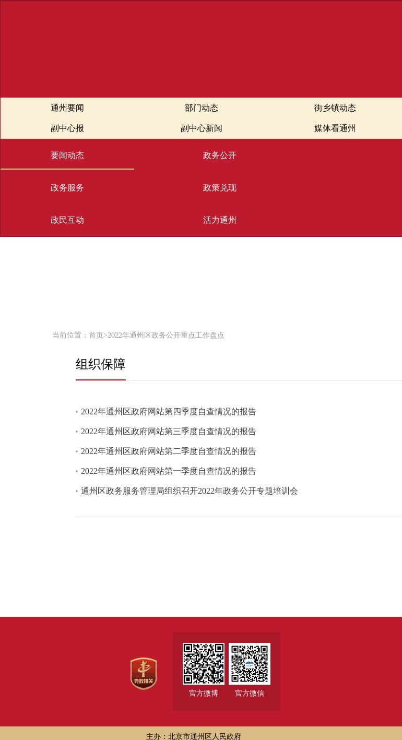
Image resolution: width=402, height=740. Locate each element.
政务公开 (220, 155)
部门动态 (201, 107)
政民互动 (67, 220)
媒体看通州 (335, 128)
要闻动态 (67, 155)
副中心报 (67, 128)
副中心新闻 (201, 128)
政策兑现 (220, 187)
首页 (96, 335)
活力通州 (220, 220)
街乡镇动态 (335, 107)
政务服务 (67, 187)
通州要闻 (67, 107)
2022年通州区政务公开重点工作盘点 (166, 335)
